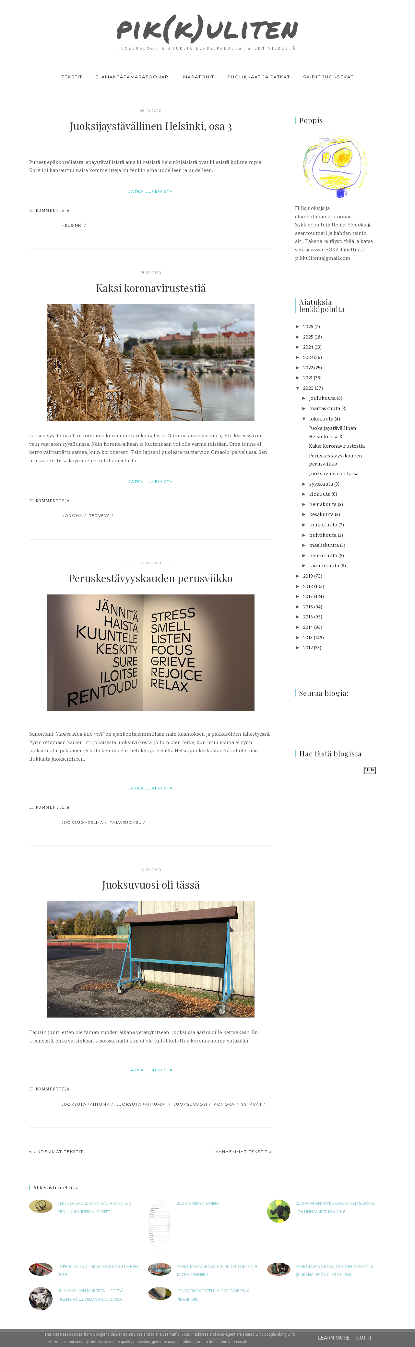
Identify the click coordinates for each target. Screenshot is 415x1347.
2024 (308, 347)
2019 (308, 576)
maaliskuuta (324, 545)
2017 (308, 597)
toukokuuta (323, 525)
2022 (308, 368)
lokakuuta (321, 419)
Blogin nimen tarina (198, 1203)
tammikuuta (324, 566)
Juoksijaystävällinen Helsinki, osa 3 (151, 125)
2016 (308, 607)
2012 (308, 648)
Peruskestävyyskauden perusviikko (151, 578)
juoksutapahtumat (142, 1104)
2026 (308, 327)
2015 (308, 617)
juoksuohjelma (83, 822)
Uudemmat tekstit (58, 1151)
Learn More (334, 1338)
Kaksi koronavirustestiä (151, 287)
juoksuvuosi (191, 1104)
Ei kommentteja (49, 211)
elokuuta (319, 494)
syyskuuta (321, 484)
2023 (308, 358)
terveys (99, 515)
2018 (308, 587)
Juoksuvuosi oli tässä (151, 884)
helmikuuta (323, 556)
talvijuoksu (126, 822)
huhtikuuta (323, 535)
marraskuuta (324, 409)
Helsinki (72, 225)
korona (72, 515)
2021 (308, 378)
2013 (308, 638)
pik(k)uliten (207, 27)
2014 (308, 627)
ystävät (251, 1104)
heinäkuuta (323, 505)
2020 (308, 388)
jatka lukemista (150, 191)
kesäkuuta (321, 515)
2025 (308, 337)
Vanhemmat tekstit (242, 1151)
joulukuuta (322, 398)
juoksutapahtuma (86, 1104)
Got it (364, 1338)
